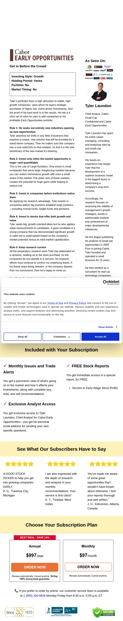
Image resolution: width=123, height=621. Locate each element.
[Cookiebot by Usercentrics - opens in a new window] (105, 282)
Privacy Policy (89, 604)
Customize (62, 336)
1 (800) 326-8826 (34, 561)
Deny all (22, 336)
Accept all (100, 336)
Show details (105, 327)
